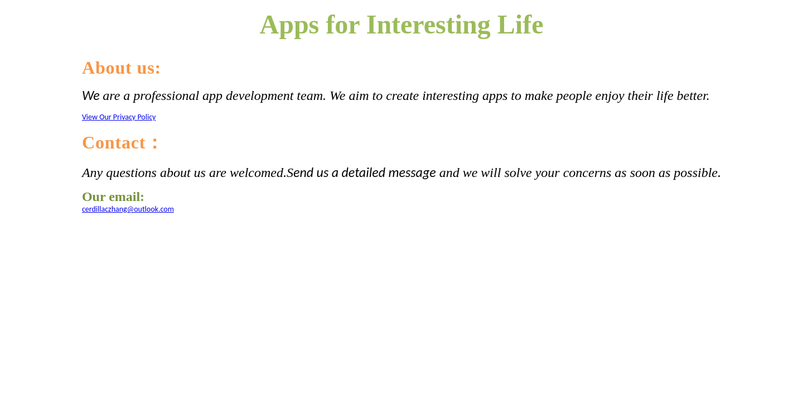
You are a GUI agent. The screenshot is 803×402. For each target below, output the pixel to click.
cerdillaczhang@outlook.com (128, 209)
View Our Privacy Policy (119, 117)
